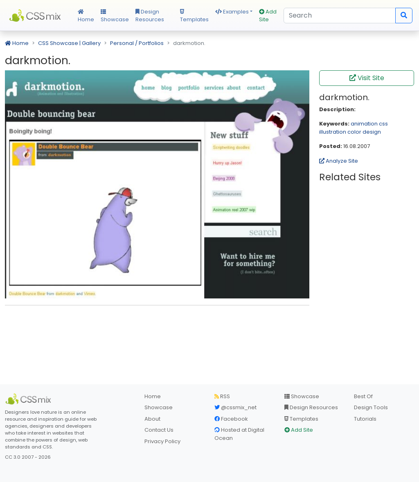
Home (86, 16)
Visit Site (366, 78)
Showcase (115, 16)
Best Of (363, 396)
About (152, 419)
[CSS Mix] (29, 399)
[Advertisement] (157, 324)
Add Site (268, 16)
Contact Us (158, 430)
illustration (332, 132)
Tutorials (365, 419)
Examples (232, 12)
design (372, 132)
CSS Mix (36, 15)
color (354, 132)
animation (364, 124)
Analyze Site (338, 161)
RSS (222, 396)
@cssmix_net (235, 407)
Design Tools (371, 407)
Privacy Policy (162, 441)
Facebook (231, 419)
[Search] (340, 15)
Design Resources (149, 16)
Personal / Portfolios (137, 43)
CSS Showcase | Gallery (69, 43)
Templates (194, 16)
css (383, 124)
